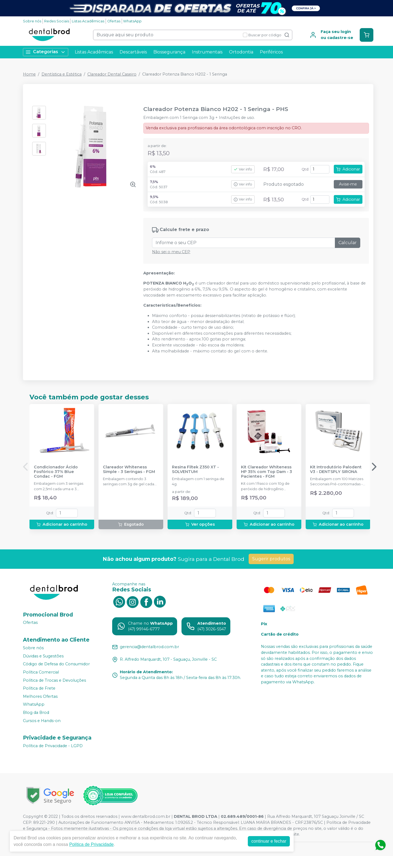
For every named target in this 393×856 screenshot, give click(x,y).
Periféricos (271, 52)
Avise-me (348, 184)
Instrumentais (207, 52)
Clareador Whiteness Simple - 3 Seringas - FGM (129, 469)
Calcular (347, 242)
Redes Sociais (56, 21)
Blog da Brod (36, 712)
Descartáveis (133, 52)
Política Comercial (41, 672)
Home (29, 74)
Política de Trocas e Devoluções (54, 680)
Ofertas (113, 21)
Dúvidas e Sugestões (43, 656)
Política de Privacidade (91, 844)
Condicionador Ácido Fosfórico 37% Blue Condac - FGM (56, 472)
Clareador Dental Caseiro (111, 74)
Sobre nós (32, 21)
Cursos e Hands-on (42, 720)
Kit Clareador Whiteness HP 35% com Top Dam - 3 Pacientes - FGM (266, 472)
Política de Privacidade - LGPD (53, 745)
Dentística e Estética (61, 74)
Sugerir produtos (271, 558)
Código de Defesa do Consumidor (56, 664)
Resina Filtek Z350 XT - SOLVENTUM (195, 469)
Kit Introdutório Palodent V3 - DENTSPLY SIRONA (336, 469)
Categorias (45, 52)
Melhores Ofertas (40, 696)
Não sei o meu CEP (171, 251)
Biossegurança (169, 52)
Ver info (243, 169)
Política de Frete (39, 688)
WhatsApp (132, 21)
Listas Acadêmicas (88, 21)
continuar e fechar (268, 841)
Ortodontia (241, 52)
